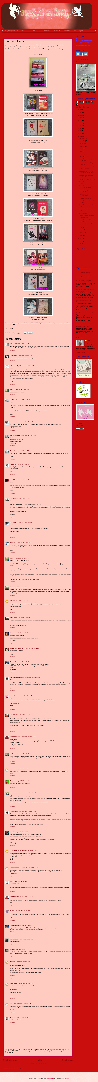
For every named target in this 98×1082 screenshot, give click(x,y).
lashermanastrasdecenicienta (17, 867)
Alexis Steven (13, 925)
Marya (88, 340)
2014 (79, 241)
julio (81, 151)
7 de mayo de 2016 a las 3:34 (20, 832)
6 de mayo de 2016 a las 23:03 (20, 769)
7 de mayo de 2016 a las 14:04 (19, 881)
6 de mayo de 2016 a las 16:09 (22, 558)
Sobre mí (46, 31)
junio (81, 154)
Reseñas (24, 31)
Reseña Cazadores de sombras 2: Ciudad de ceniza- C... (86, 186)
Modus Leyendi (14, 587)
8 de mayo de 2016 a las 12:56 (26, 983)
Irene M (12, 479)
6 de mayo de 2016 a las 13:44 (21, 464)
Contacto (67, 31)
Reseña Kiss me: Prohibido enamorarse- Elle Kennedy (86, 171)
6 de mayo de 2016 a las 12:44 (25, 355)
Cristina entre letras (15, 736)
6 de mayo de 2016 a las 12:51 (27, 365)
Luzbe (11, 949)
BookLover (12, 753)
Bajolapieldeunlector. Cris (16, 648)
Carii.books (13, 498)
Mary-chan (12, 542)
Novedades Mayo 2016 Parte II (87, 179)
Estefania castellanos (15, 435)
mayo (81, 156)
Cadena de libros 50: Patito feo (86, 224)
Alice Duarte (13, 522)
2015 (79, 238)
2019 (79, 128)
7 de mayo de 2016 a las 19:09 (22, 910)
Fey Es (11, 1017)
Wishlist (57, 31)
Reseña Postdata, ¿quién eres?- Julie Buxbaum (86, 190)
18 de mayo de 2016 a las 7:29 (21, 1017)
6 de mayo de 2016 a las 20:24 (23, 714)
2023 (79, 117)
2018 (79, 131)
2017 (79, 133)
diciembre (82, 138)
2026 (79, 110)
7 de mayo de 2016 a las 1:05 (28, 811)
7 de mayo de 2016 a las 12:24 (32, 867)
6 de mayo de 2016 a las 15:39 (24, 522)
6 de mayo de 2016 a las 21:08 (23, 753)
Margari (12, 781)
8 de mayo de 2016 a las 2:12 (20, 949)
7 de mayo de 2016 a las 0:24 (22, 781)
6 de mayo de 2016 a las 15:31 (21, 479)
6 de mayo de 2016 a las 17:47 (20, 633)
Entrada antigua (67, 1060)
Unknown (12, 1003)
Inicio (40, 1060)
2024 (79, 115)
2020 (79, 125)
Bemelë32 (12, 617)
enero (81, 235)
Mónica (12, 451)
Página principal (11, 31)
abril (81, 227)
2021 (79, 123)
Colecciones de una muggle (17, 850)
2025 (79, 112)
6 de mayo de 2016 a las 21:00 (28, 736)
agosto (81, 148)
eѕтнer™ (12, 558)
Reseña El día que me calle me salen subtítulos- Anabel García (85, 325)
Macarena (12, 961)
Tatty (11, 769)
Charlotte (12, 400)
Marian (12, 661)
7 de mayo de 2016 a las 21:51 (24, 925)
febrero (82, 232)
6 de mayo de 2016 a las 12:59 (25, 422)
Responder (12, 350)
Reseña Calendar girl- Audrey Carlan (85, 280)
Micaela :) (12, 910)
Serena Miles (13, 696)
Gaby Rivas (13, 714)
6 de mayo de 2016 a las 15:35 (23, 498)
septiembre (82, 146)
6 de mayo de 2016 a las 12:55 (22, 400)
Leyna (11, 832)
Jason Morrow (50, 1078)
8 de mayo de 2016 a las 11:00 (23, 961)
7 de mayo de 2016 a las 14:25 (26, 896)
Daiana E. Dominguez (15, 793)
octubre (82, 143)
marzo (81, 229)
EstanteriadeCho (14, 983)
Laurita (12, 464)
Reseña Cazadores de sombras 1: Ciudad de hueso (86, 216)
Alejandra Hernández (15, 811)
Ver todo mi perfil (80, 352)
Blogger (67, 1078)
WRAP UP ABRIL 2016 (85, 198)
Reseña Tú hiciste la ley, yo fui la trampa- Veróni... (86, 167)
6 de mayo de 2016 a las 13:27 (28, 435)
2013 (79, 243)
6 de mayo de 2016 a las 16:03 (23, 542)
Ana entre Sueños (14, 896)
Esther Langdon (14, 939)
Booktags (35, 31)
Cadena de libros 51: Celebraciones (84, 194)
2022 (79, 120)
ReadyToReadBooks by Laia (17, 677)
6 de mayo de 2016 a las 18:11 (32, 677)
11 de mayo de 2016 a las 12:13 (23, 1003)
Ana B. (11, 343)
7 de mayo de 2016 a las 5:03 (31, 850)
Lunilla (11, 389)
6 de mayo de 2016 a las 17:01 (20, 600)
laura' (11, 600)
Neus (11, 633)
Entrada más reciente (10, 1060)
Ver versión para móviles (38, 1064)
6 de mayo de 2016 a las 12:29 (21, 343)
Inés (11, 881)
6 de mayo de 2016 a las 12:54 (21, 389)
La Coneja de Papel (15, 365)
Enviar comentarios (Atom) (16, 1068)
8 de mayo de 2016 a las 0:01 (26, 939)
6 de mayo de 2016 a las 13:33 (21, 451)
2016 (79, 136)
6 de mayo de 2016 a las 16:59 (25, 587)
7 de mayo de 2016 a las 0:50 (29, 793)
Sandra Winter (13, 422)
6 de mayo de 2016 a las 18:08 (31, 648)
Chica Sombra (13, 355)
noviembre (82, 141)
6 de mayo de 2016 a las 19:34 (24, 696)
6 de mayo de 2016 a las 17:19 (22, 617)
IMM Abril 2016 (83, 213)
